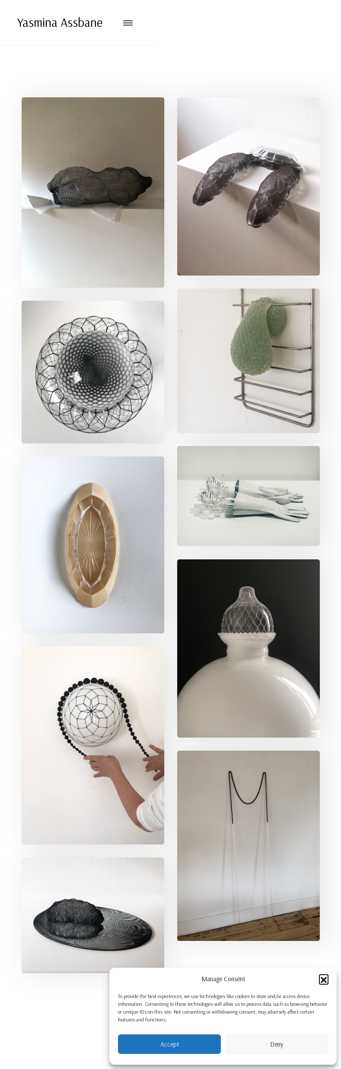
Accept (169, 1044)
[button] (323, 979)
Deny (277, 1044)
